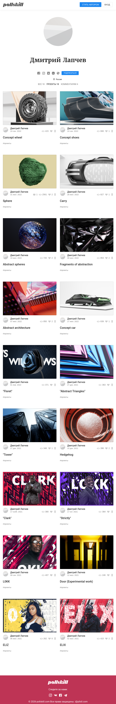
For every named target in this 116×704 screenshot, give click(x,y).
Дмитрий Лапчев (19, 128)
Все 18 (41, 84)
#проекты (7, 143)
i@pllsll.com (81, 701)
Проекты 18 (53, 84)
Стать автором (90, 4)
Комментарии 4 (69, 84)
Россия (59, 79)
